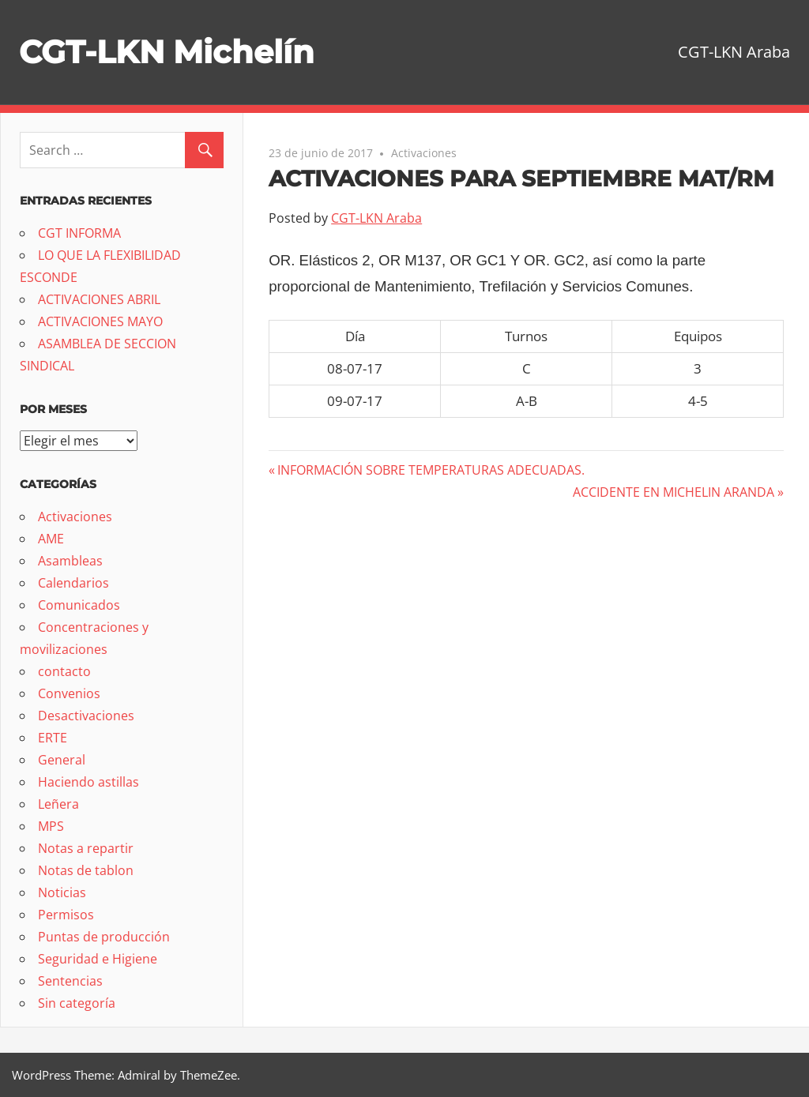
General (61, 759)
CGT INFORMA (79, 233)
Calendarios (73, 583)
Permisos (66, 914)
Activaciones (424, 152)
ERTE (52, 737)
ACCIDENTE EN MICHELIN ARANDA (673, 492)
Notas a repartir (86, 848)
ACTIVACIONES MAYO (100, 321)
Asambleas (70, 560)
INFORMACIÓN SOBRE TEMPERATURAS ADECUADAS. (431, 470)
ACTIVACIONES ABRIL (99, 299)
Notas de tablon (86, 870)
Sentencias (70, 981)
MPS (51, 826)
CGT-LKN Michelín (166, 51)
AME (51, 538)
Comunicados (79, 605)
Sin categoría (76, 1003)
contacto (64, 671)
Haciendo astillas (88, 782)
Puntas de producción (104, 936)
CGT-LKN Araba (376, 218)
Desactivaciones (86, 715)
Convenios (69, 693)
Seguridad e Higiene (97, 958)
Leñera (58, 804)
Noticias (62, 892)
